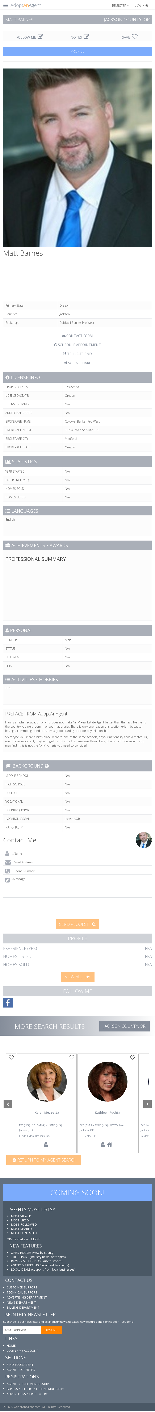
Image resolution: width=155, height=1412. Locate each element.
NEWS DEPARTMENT (21, 1303)
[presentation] (35, 908)
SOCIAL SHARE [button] (77, 363)
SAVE (130, 37)
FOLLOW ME (29, 37)
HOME (11, 1346)
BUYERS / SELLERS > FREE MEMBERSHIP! (35, 1389)
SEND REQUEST (77, 924)
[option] (107, 1104)
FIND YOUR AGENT (20, 1365)
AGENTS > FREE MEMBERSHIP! (28, 1384)
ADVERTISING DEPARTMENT (27, 1298)
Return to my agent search (45, 1160)
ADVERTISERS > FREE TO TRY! (27, 1394)
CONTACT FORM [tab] (77, 335)
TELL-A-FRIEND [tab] (77, 354)
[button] (122, 5)
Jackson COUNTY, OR (125, 1026)
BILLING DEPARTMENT (23, 1308)
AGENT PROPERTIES (21, 1370)
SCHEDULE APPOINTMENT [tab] (77, 344)
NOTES (80, 37)
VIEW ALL (77, 977)
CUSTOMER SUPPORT (22, 1288)
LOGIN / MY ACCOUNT (22, 1351)
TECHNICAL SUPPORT (22, 1293)
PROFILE (77, 51)
